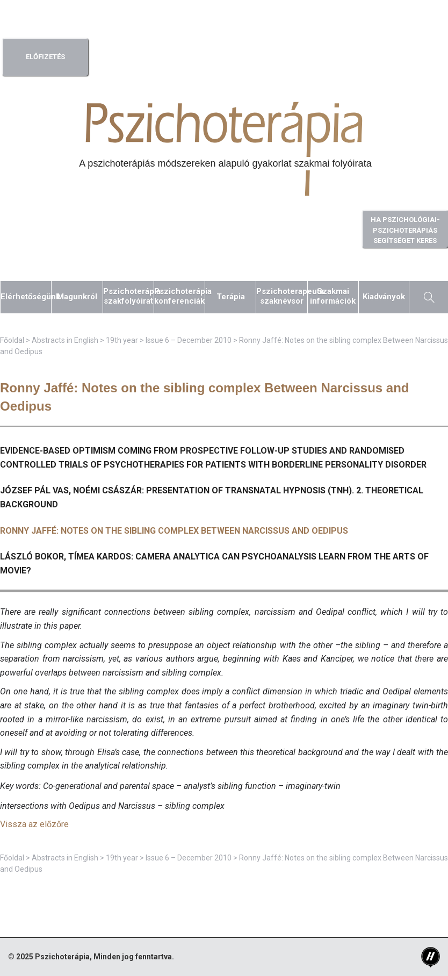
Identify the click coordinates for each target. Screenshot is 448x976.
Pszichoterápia (62, 956)
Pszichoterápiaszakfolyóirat (128, 296)
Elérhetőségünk (26, 297)
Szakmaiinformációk (333, 296)
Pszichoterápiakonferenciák (179, 296)
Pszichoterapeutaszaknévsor (281, 296)
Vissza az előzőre (34, 824)
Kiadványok (384, 297)
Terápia (230, 297)
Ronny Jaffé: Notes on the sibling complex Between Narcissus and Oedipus (174, 531)
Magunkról (77, 297)
